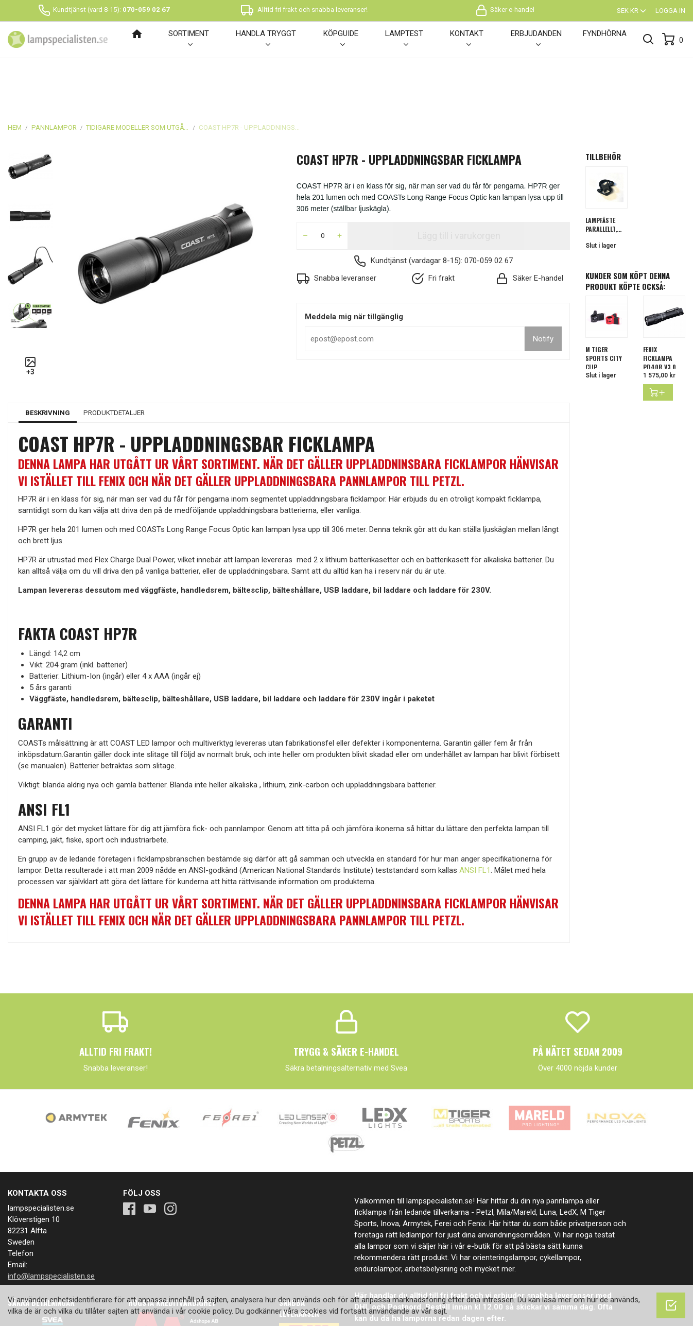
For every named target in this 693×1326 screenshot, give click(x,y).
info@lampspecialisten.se (51, 1223)
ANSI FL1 (475, 817)
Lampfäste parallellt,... (603, 172)
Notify (543, 286)
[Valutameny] (632, 10)
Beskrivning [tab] (47, 360)
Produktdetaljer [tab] (114, 360)
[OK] (670, 1305)
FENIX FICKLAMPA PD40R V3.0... (662, 305)
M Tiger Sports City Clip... (603, 305)
